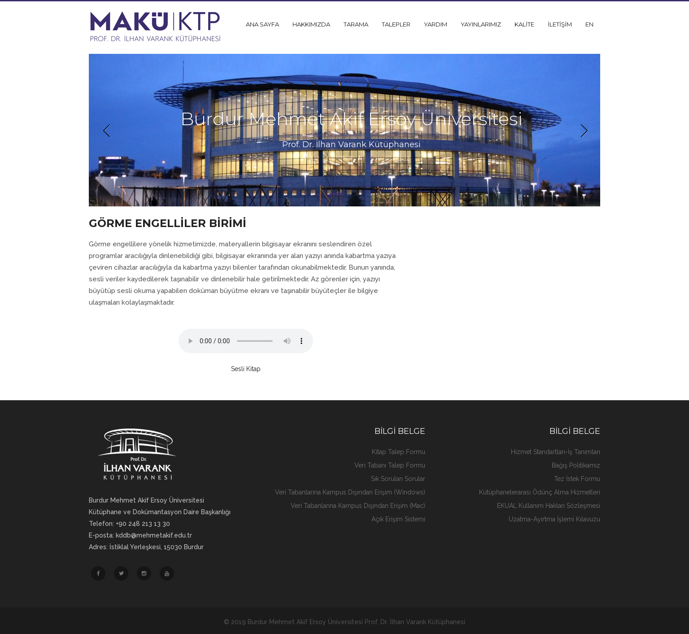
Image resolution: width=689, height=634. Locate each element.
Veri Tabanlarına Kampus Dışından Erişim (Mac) (358, 505)
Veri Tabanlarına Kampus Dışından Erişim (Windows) (350, 492)
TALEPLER (396, 24)
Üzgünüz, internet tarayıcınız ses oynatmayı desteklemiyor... (246, 341)
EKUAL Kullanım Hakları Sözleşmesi (548, 505)
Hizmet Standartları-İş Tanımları (555, 451)
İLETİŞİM (560, 24)
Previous (107, 130)
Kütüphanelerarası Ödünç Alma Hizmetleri (539, 492)
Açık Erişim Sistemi (398, 519)
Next (582, 130)
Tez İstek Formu (577, 478)
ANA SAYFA (262, 24)
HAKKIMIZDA (311, 24)
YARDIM (435, 24)
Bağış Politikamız (576, 465)
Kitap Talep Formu (398, 451)
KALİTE (524, 24)
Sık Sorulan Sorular (398, 478)
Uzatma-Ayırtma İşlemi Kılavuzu (554, 519)
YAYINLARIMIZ (481, 24)
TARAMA (356, 24)
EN (589, 24)
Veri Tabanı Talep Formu (389, 465)
